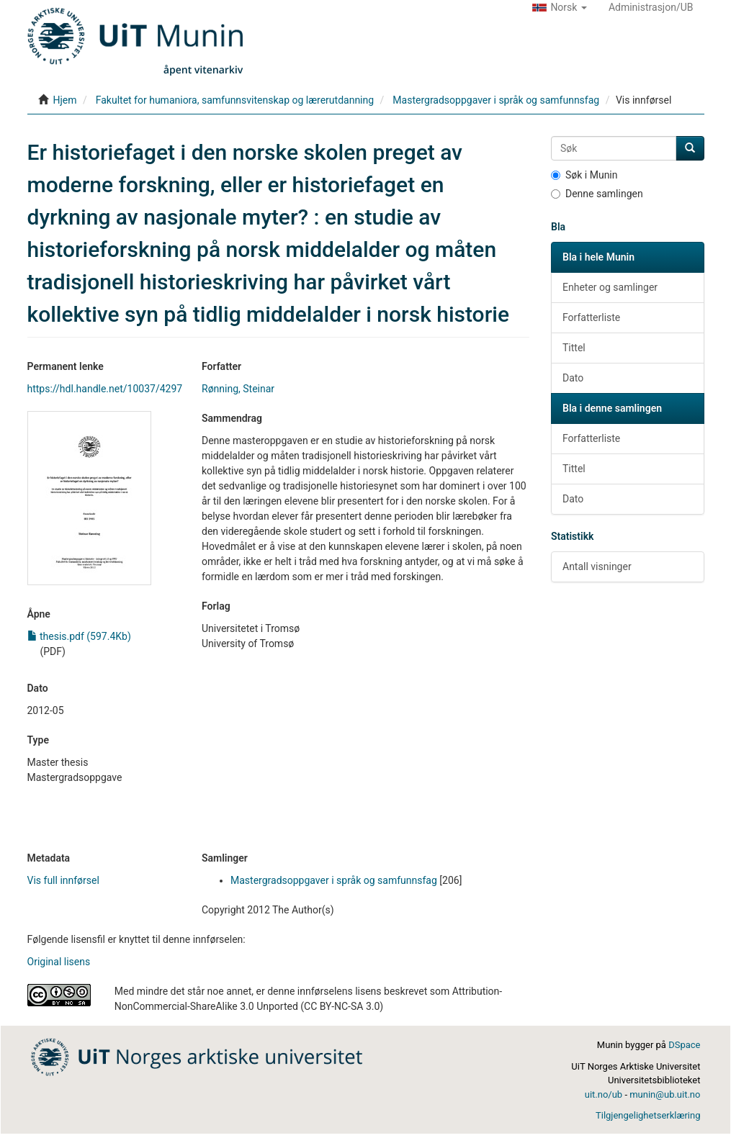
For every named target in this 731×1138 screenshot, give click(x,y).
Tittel (574, 347)
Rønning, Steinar (238, 388)
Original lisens (59, 961)
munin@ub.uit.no (664, 1094)
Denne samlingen (597, 193)
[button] (559, 7)
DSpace (684, 1044)
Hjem (64, 100)
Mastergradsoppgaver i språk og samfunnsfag (496, 100)
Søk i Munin (584, 175)
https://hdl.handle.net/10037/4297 (105, 388)
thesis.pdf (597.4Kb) (79, 636)
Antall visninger (597, 566)
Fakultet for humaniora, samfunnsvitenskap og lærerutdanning (235, 100)
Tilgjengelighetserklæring (648, 1115)
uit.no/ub (603, 1094)
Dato (572, 378)
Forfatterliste (591, 317)
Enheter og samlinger (610, 287)
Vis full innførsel (63, 880)
